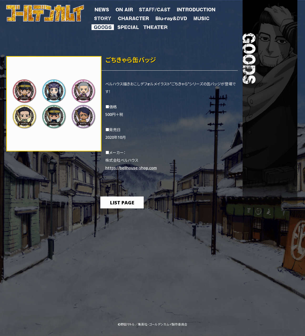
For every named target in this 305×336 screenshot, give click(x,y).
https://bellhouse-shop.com (131, 168)
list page (122, 202)
